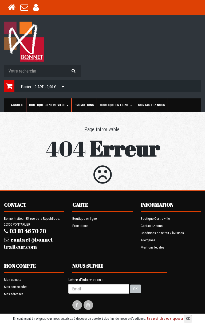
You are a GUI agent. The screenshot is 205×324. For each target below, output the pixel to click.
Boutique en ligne (116, 105)
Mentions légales (152, 247)
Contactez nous (151, 105)
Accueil (17, 105)
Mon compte (12, 280)
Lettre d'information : (85, 280)
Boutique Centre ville (49, 105)
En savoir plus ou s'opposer (165, 319)
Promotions (84, 105)
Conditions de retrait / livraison (162, 233)
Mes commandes (15, 287)
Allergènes (148, 240)
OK (135, 288)
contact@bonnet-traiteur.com (29, 243)
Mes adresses (13, 294)
